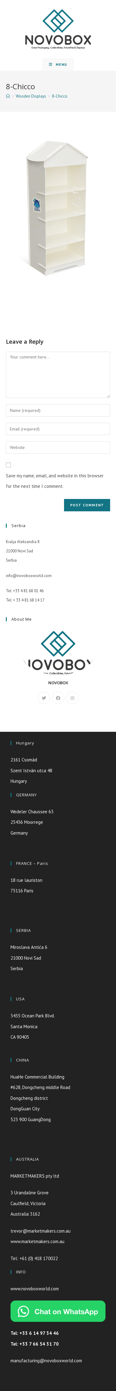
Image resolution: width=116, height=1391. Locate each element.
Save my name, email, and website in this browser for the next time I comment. (55, 481)
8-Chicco (59, 96)
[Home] (8, 96)
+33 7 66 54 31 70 (39, 1344)
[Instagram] (72, 698)
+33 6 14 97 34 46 (39, 1333)
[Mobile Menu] (58, 64)
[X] (44, 698)
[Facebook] (58, 698)
